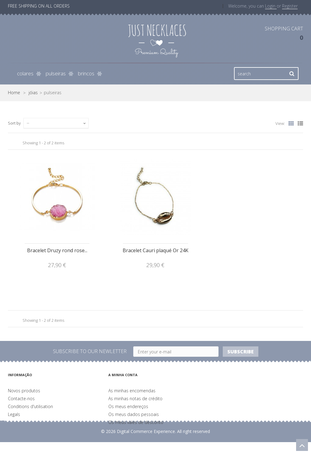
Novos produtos (24, 390)
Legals (14, 414)
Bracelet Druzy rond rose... (57, 250)
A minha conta (123, 375)
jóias (33, 93)
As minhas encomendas (132, 390)
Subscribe (240, 351)
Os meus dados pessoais (133, 414)
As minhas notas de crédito (135, 398)
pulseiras (56, 73)
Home (14, 93)
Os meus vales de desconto (135, 422)
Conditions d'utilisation (30, 406)
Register (290, 6)
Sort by (14, 123)
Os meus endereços (128, 406)
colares (25, 73)
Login (271, 6)
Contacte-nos (21, 398)
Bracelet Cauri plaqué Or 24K (155, 250)
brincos (86, 73)
